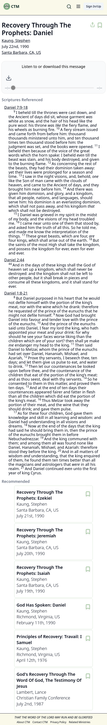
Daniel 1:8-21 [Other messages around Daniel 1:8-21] (16, 293)
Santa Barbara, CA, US (21, 52)
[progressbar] (53, 88)
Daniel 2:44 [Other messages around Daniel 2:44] (14, 259)
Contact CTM (40, 722)
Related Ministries (79, 722)
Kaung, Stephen (16, 40)
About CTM (23, 722)
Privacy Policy (58, 722)
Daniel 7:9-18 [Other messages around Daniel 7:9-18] (16, 107)
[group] (53, 77)
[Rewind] (48, 78)
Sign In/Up (93, 6)
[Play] (57, 78)
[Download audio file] (9, 78)
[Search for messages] (69, 6)
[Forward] (66, 78)
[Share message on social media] (92, 24)
